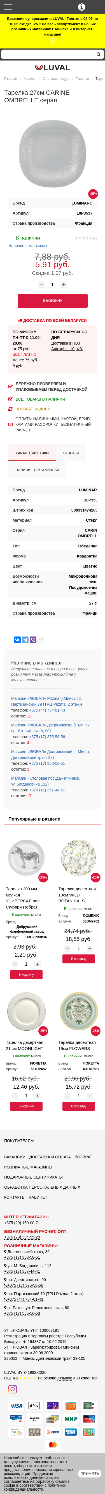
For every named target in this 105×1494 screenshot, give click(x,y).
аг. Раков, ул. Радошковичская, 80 (36, 1307)
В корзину (26, 975)
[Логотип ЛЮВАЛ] (52, 68)
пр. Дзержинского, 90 (25, 1279)
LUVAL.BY (13, 1372)
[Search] (47, 54)
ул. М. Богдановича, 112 (27, 1265)
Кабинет (38, 1197)
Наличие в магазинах (27, 241)
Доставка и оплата (50, 1157)
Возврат (83, 1157)
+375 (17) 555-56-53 (22, 1313)
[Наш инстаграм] (12, 1388)
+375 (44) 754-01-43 (46, 710)
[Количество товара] (53, 285)
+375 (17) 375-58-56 (46, 737)
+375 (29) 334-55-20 (22, 1237)
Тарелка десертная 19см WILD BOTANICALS (77, 894)
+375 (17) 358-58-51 (46, 763)
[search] (98, 54)
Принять (89, 1473)
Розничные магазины (28, 1167)
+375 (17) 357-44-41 (46, 790)
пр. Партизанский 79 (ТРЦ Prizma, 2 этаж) (43, 1293)
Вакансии (14, 1157)
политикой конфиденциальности (35, 1487)
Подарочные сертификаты (33, 1177)
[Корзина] (96, 7)
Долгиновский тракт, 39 (27, 1251)
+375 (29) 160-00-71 (22, 1223)
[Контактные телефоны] (81, 7)
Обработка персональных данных (42, 1187)
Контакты (14, 1197)
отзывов (64, 1378)
